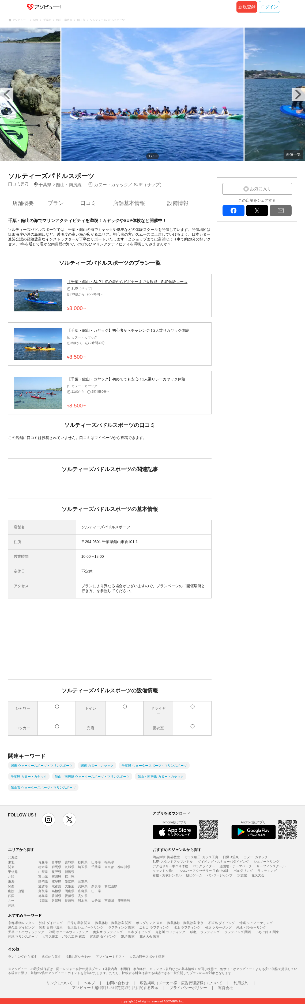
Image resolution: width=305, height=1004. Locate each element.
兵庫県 (83, 886)
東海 (11, 881)
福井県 (69, 877)
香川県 (56, 896)
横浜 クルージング (218, 927)
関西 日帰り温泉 (50, 927)
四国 (11, 896)
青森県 (43, 862)
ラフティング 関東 (121, 927)
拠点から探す (51, 957)
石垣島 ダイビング (221, 923)
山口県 (96, 891)
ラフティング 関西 (237, 932)
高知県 (83, 896)
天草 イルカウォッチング (26, 932)
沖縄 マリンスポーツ (23, 936)
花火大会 (257, 875)
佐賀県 (56, 901)
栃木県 (43, 867)
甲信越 (13, 872)
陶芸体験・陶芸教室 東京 (185, 923)
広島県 (83, 891)
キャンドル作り (164, 871)
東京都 (109, 867)
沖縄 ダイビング (50, 923)
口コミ (88, 203)
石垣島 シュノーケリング (85, 927)
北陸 (11, 877)
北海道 (13, 857)
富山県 (43, 877)
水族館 (242, 875)
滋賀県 (43, 886)
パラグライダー (204, 866)
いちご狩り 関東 (267, 932)
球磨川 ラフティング (205, 932)
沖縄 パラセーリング (251, 927)
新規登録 (246, 7)
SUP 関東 (128, 936)
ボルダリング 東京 (149, 923)
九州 (11, 901)
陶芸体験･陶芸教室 (166, 857)
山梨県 (43, 872)
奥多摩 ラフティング (108, 932)
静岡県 (43, 881)
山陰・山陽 (16, 891)
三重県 (83, 881)
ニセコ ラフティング (154, 927)
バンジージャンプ (219, 875)
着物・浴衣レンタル (167, 875)
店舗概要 (23, 203)
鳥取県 (43, 891)
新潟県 (69, 872)
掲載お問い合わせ (78, 957)
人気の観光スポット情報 (147, 957)
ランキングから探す (22, 957)
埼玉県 (83, 867)
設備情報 (178, 203)
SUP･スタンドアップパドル (173, 862)
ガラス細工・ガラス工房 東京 (63, 936)
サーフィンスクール (271, 866)
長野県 (56, 872)
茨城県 (69, 867)
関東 (11, 867)
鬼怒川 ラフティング (170, 932)
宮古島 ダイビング (103, 936)
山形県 (96, 862)
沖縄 (11, 905)
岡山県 (69, 891)
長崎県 (69, 901)
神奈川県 (124, 867)
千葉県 (96, 867)
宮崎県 (109, 901)
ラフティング (267, 871)
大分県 (96, 901)
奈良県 (96, 886)
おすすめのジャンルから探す (177, 850)
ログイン (269, 7)
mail (281, 210)
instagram (48, 819)
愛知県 (69, 881)
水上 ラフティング (187, 927)
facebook (233, 210)
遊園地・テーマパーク (236, 866)
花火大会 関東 (150, 936)
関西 (11, 886)
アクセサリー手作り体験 (170, 866)
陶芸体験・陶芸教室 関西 (113, 923)
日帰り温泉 (231, 857)
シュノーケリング (266, 862)
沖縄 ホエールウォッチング (68, 932)
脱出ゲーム (194, 875)
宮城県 (69, 862)
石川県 (56, 877)
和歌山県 (110, 886)
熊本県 (83, 901)
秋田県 (83, 862)
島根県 (56, 891)
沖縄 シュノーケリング (255, 923)
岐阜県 (56, 881)
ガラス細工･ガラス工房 (201, 857)
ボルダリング (243, 871)
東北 (11, 862)
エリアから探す (21, 850)
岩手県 (56, 862)
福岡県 (43, 901)
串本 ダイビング (139, 932)
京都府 (56, 886)
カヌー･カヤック (256, 857)
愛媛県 (69, 896)
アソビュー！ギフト (110, 957)
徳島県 (43, 896)
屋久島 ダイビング (21, 927)
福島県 (109, 862)
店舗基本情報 (129, 203)
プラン (56, 203)
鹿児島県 (124, 901)
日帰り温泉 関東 (79, 923)
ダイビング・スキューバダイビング (223, 862)
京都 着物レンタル (21, 923)
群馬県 (56, 867)
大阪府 (69, 886)
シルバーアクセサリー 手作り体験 (204, 871)
